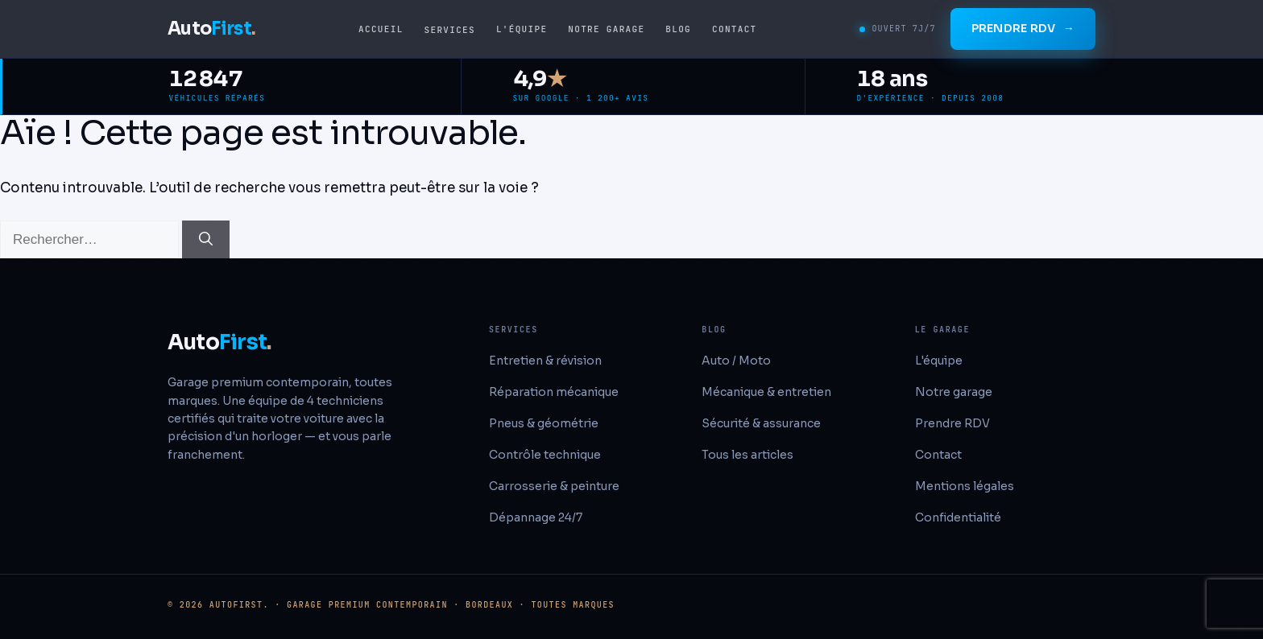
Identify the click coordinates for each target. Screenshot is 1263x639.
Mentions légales (964, 486)
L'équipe (521, 29)
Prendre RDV (1023, 28)
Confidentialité (958, 517)
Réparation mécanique (554, 392)
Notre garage (606, 29)
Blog (678, 29)
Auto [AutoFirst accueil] (211, 28)
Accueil (380, 29)
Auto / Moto (736, 360)
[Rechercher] (206, 240)
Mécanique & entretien (766, 392)
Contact (734, 29)
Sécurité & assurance (761, 423)
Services (449, 29)
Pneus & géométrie (543, 423)
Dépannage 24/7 (535, 517)
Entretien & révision (545, 360)
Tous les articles (747, 454)
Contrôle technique (545, 454)
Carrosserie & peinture (554, 486)
